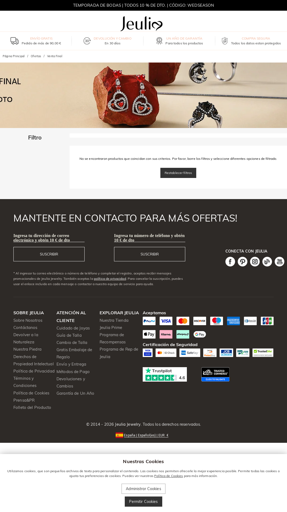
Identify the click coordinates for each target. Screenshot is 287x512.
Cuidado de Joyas (73, 328)
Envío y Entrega (71, 364)
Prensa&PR (24, 400)
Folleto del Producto (32, 407)
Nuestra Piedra (27, 349)
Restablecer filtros (178, 173)
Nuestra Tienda (114, 320)
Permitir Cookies (143, 501)
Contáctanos (25, 327)
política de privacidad (110, 279)
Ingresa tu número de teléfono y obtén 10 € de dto (149, 237)
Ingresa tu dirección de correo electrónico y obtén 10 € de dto (41, 237)
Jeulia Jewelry (127, 424)
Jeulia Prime (111, 327)
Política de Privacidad (34, 371)
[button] (143, 435)
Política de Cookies (31, 392)
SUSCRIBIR (49, 254)
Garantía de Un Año (75, 393)
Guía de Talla (69, 335)
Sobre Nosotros (27, 320)
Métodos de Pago (73, 371)
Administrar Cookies (143, 488)
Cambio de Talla (71, 342)
